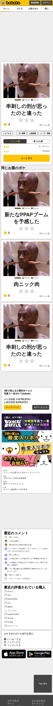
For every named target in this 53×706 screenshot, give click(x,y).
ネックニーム (11, 626)
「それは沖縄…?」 (13, 541)
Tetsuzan (46, 151)
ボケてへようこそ (40, 407)
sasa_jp (9, 618)
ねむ (8, 603)
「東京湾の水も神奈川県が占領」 (19, 545)
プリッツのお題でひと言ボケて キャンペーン (26, 471)
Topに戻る (43, 684)
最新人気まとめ (38, 703)
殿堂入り (11, 703)
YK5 (8, 595)
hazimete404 (11, 599)
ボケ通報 (21, 133)
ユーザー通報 (45, 133)
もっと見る (26, 158)
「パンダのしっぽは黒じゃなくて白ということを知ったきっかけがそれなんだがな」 (26, 549)
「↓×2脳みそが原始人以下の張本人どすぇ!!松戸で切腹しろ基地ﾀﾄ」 (26, 563)
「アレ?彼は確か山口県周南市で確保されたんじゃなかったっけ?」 (26, 569)
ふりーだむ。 (11, 610)
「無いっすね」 (12, 537)
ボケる (20, 8)
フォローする (12, 642)
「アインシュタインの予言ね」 (18, 578)
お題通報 (32, 133)
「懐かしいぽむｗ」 (14, 575)
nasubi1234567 (12, 614)
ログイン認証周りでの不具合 (26, 488)
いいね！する (12, 639)
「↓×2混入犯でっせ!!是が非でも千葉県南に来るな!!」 (26, 558)
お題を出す (33, 8)
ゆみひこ (9, 591)
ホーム (6, 8)
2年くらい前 (44, 125)
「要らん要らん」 (13, 555)
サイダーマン (44, 146)
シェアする (7, 133)
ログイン (47, 3)
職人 (47, 8)
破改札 (9, 606)
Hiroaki (9, 622)
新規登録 (35, 3)
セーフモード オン (13, 407)
